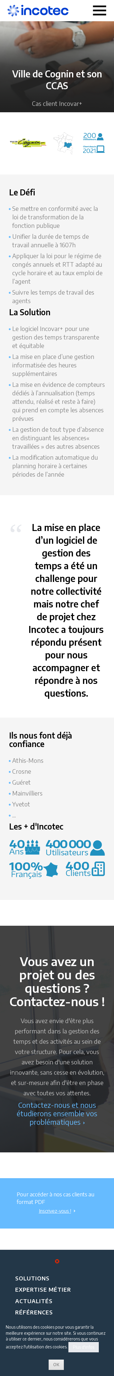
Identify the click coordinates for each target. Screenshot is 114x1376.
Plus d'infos (83, 1347)
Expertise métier (43, 1289)
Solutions (32, 1278)
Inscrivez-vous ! (57, 1211)
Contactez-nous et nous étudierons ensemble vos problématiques (57, 1113)
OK (56, 1364)
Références (34, 1312)
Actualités (34, 1300)
